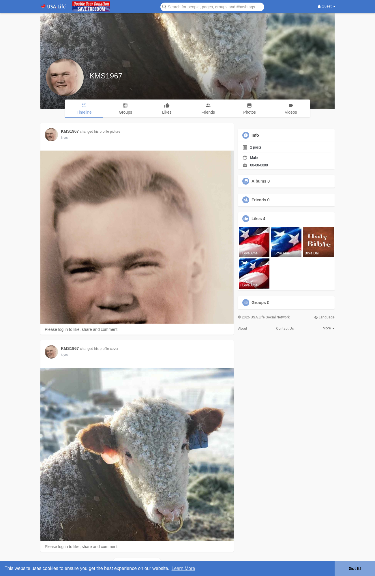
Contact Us (285, 328)
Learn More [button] (183, 568)
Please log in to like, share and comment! (82, 329)
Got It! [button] (355, 568)
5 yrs (64, 137)
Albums (259, 181)
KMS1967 (105, 76)
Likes (257, 218)
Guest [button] (326, 6)
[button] (212, 6)
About (242, 328)
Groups (259, 302)
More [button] (329, 328)
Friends (259, 200)
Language (324, 317)
